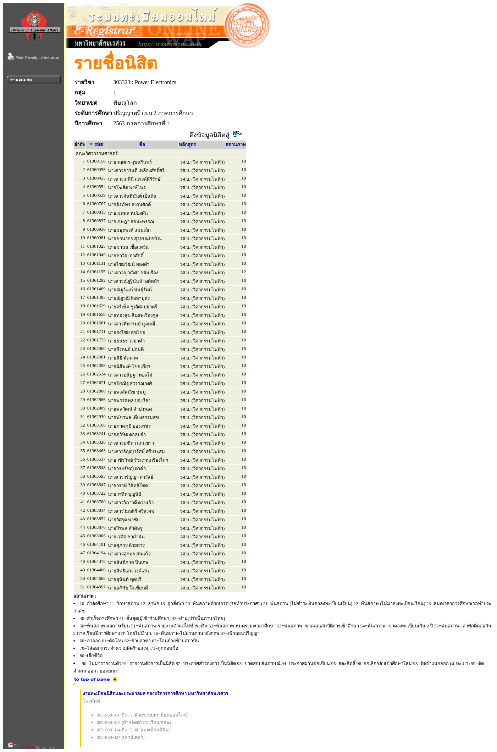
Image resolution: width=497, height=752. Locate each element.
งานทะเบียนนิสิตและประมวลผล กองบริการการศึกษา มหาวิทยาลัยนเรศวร (155, 693)
